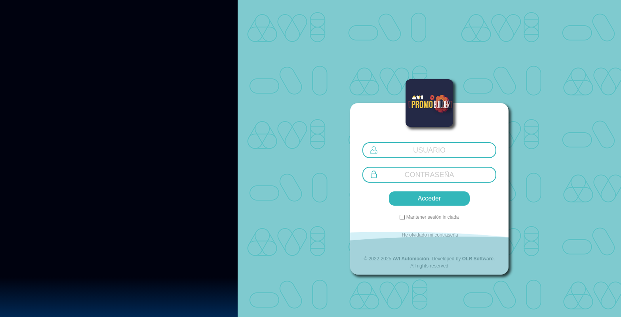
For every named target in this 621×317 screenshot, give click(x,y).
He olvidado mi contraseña (429, 235)
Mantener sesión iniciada (432, 217)
